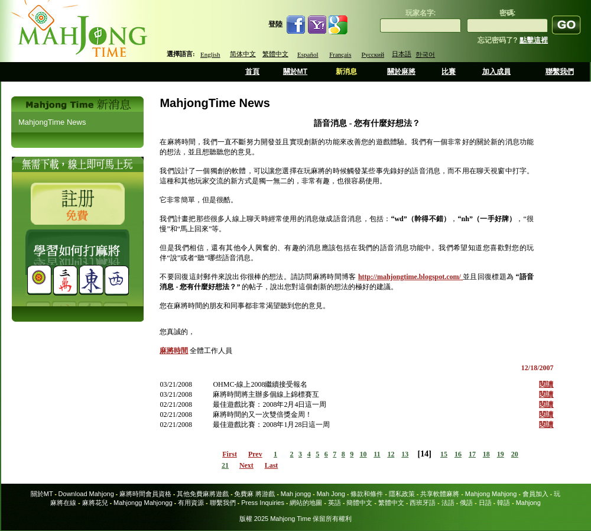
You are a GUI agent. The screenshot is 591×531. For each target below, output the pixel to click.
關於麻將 (401, 71)
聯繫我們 (559, 71)
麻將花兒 (95, 502)
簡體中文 (359, 502)
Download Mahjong (86, 493)
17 (472, 454)
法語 (447, 502)
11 (377, 454)
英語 (334, 502)
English (210, 54)
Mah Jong (331, 493)
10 (363, 454)
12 (390, 454)
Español (307, 54)
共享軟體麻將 (439, 493)
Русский (373, 54)
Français (340, 54)
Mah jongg (296, 493)
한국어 (425, 54)
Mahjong (528, 502)
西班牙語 (423, 502)
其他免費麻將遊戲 (203, 493)
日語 (485, 502)
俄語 (466, 502)
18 (486, 454)
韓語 (503, 502)
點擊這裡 (533, 40)
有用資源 (191, 502)
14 (424, 453)
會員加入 (535, 493)
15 (443, 454)
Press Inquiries (262, 502)
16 (458, 454)
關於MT (295, 71)
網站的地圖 (306, 502)
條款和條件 (366, 493)
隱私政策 (402, 493)
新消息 (346, 71)
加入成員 (496, 71)
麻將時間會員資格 (145, 493)
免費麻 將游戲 (254, 493)
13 (404, 454)
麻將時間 (174, 351)
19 (500, 454)
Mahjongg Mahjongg (143, 502)
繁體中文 (275, 53)
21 (225, 465)
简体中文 (243, 53)
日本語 (401, 53)
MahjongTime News (52, 122)
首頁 (252, 71)
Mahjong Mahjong (491, 493)
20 (514, 454)
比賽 (448, 71)
